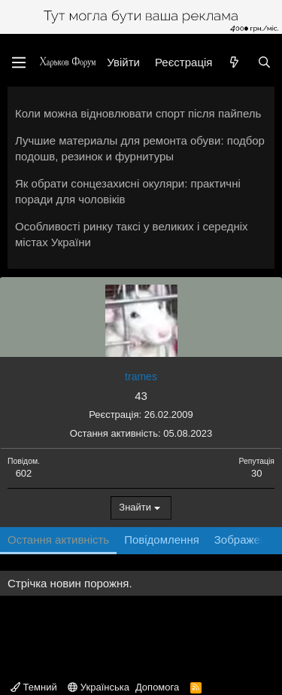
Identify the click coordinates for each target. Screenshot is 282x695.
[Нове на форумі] (234, 62)
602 (24, 473)
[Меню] (19, 62)
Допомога (157, 687)
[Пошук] (264, 62)
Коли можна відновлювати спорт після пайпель (138, 113)
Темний (34, 687)
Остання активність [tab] (58, 539)
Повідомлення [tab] (161, 539)
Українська (98, 687)
